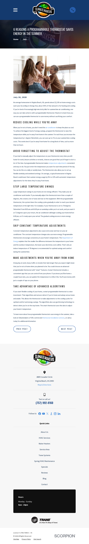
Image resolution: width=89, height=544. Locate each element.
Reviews (44, 473)
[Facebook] (39, 413)
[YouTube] (43, 413)
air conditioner (51, 127)
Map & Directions (44, 385)
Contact (44, 484)
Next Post (67, 329)
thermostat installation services (53, 318)
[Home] (44, 10)
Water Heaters (44, 443)
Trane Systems (44, 455)
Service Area (44, 449)
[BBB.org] (51, 413)
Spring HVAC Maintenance (44, 461)
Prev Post (22, 329)
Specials (44, 467)
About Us (44, 432)
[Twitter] (47, 413)
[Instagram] (55, 413)
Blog (44, 478)
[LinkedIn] (59, 413)
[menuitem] (16, 539)
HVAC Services (44, 438)
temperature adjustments (58, 163)
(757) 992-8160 (44, 403)
